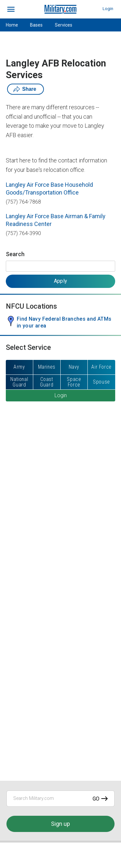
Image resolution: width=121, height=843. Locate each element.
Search (15, 254)
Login (108, 8)
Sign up (60, 823)
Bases (36, 25)
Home (12, 25)
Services (63, 25)
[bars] (11, 9)
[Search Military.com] (60, 798)
